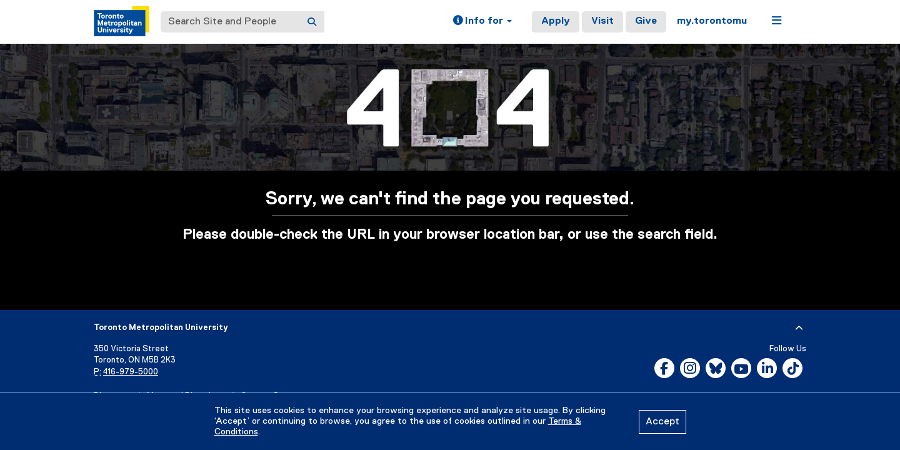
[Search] (311, 22)
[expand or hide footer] (799, 328)
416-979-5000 (130, 372)
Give (646, 21)
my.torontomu (712, 21)
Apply (555, 21)
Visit (602, 21)
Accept (662, 422)
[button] (482, 21)
